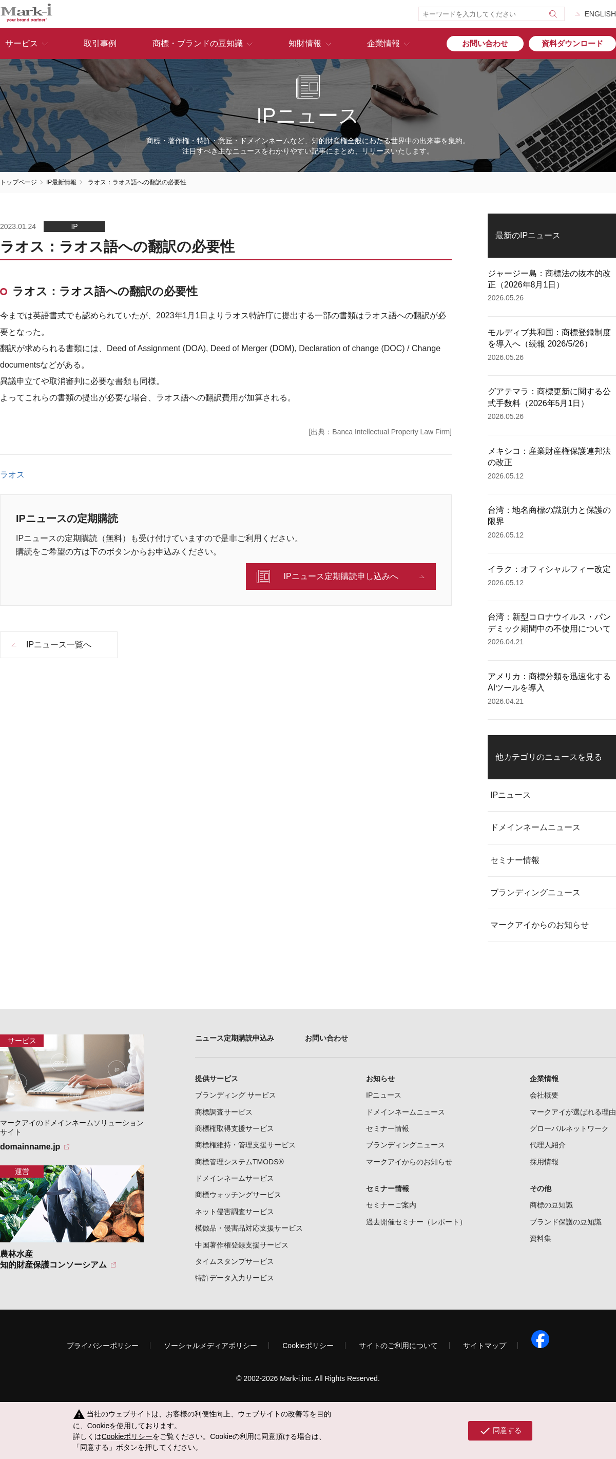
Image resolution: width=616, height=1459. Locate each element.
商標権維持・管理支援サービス (245, 1145)
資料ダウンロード (572, 43)
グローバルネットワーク (569, 1128)
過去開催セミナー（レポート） (416, 1222)
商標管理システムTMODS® (239, 1162)
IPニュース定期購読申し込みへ (340, 576)
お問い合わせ (485, 43)
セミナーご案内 (391, 1205)
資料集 (540, 1238)
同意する (500, 1431)
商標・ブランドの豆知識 (197, 43)
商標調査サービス (224, 1112)
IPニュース (510, 795)
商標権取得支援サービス (234, 1128)
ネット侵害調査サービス (234, 1211)
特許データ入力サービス (234, 1278)
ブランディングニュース (535, 892)
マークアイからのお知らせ (539, 924)
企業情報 (383, 43)
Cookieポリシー (308, 1345)
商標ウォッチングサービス (238, 1195)
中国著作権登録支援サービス (241, 1245)
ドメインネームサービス (234, 1178)
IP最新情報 (61, 182)
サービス (21, 43)
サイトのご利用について (398, 1345)
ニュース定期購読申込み (234, 1038)
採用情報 (544, 1162)
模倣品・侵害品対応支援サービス (249, 1228)
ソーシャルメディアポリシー (210, 1345)
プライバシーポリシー (103, 1345)
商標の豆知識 (551, 1205)
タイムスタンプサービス (234, 1261)
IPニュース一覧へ (58, 644)
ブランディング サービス (235, 1095)
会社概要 (544, 1095)
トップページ (18, 182)
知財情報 (304, 43)
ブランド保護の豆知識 (566, 1222)
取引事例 (100, 43)
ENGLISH (600, 14)
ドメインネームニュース (535, 827)
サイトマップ (484, 1345)
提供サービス (216, 1078)
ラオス (12, 475)
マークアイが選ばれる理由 (573, 1112)
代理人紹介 (548, 1145)
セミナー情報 (515, 860)
